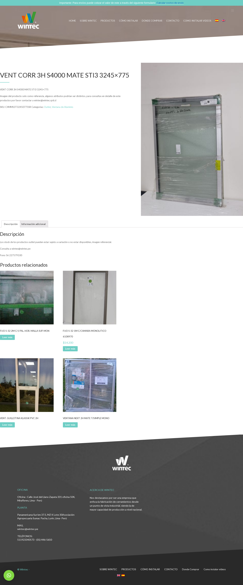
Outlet (47, 107)
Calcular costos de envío (170, 2)
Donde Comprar (190, 569)
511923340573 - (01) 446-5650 (34, 539)
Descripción (11, 224)
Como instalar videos (197, 20)
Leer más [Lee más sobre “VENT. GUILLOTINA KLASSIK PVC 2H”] (7, 424)
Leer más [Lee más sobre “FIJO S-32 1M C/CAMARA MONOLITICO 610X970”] (70, 348)
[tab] (10, 223)
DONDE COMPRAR (152, 20)
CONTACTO (172, 20)
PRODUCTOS (108, 20)
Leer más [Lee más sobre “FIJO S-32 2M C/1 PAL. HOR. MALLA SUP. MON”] (7, 337)
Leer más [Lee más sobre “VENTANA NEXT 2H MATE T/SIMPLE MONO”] (70, 424)
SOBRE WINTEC (88, 20)
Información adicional (33, 224)
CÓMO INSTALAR (128, 20)
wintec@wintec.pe (27, 528)
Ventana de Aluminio (62, 107)
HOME (72, 20)
